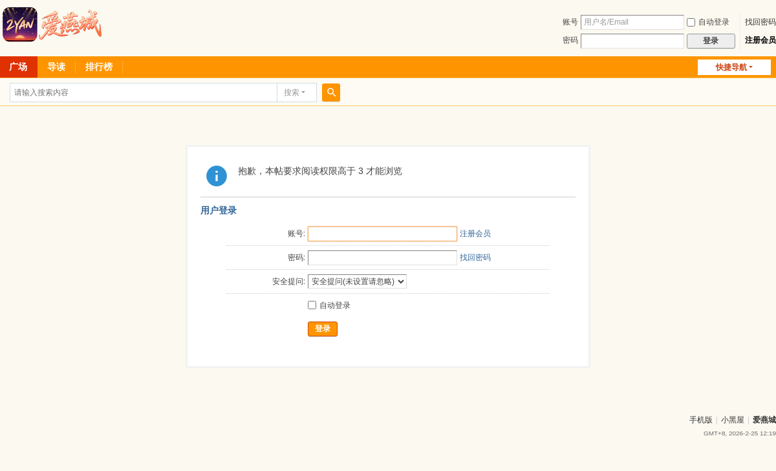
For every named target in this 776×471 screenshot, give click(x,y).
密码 (570, 40)
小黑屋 (732, 419)
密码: (296, 257)
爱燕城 (764, 419)
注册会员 (760, 40)
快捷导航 (731, 67)
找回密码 (760, 22)
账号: (296, 233)
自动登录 (708, 22)
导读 (56, 66)
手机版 (701, 419)
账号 (570, 22)
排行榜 (99, 66)
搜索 (291, 92)
